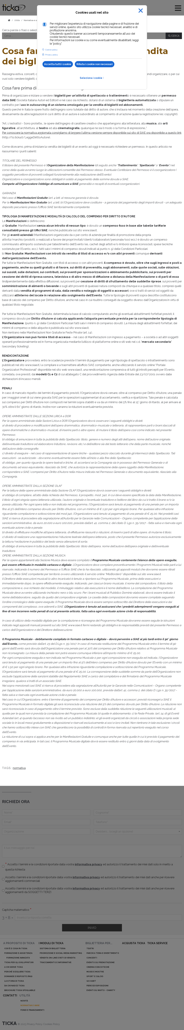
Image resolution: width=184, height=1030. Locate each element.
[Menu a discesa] (138, 832)
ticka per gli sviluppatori (19, 962)
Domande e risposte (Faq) (18, 976)
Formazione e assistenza (18, 953)
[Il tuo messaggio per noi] (92, 851)
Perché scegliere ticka (17, 972)
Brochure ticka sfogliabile (19, 990)
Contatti (10, 995)
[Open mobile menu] (178, 8)
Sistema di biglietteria (52, 948)
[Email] (46, 822)
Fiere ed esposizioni (97, 986)
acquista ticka (133, 943)
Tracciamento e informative (55, 962)
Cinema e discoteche (97, 967)
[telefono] (138, 822)
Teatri (90, 948)
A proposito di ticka (19, 943)
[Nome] (46, 813)
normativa (19, 768)
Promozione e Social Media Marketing (61, 953)
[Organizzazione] (46, 832)
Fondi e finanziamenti (32, 1010)
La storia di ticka (14, 981)
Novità (24, 1001)
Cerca (173, 35)
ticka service (157, 943)
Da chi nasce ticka (14, 986)
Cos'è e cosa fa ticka (15, 948)
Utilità (24, 995)
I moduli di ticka (51, 943)
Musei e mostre (95, 972)
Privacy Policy (35, 1024)
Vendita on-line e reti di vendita (57, 958)
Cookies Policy (51, 1024)
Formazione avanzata (18, 958)
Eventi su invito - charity (100, 990)
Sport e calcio (94, 976)
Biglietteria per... (98, 943)
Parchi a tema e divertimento (102, 953)
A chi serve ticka (13, 967)
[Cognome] (138, 813)
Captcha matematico (16, 910)
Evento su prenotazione (100, 962)
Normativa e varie (32, 20)
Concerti (91, 958)
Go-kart (91, 981)
